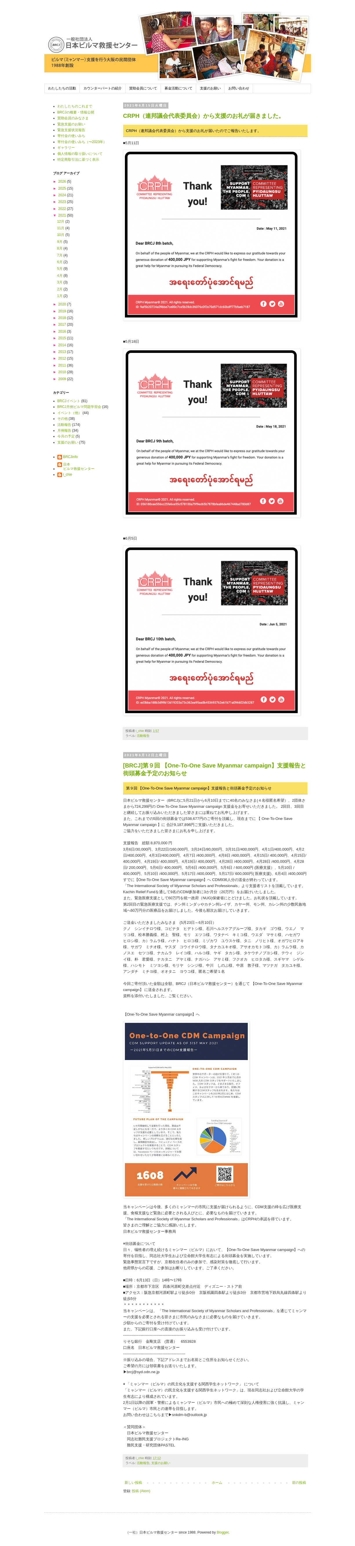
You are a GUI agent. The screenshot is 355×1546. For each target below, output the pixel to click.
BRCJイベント (68, 401)
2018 (62, 318)
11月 (61, 228)
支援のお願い (210, 88)
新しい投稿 (133, 1483)
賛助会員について (143, 88)
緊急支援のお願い (71, 124)
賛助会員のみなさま (73, 118)
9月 (60, 242)
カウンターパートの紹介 (102, 88)
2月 (60, 289)
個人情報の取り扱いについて (80, 154)
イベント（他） (69, 413)
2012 (62, 358)
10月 (61, 235)
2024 (62, 195)
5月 (60, 269)
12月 (61, 221)
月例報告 (64, 430)
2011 (62, 365)
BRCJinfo (70, 457)
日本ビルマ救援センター (78, 466)
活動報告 (143, 735)
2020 (62, 304)
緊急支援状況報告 (71, 130)
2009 (62, 379)
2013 (62, 352)
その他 (62, 419)
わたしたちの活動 (62, 88)
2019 (62, 311)
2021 (62, 215)
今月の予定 (66, 436)
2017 (62, 325)
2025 (62, 188)
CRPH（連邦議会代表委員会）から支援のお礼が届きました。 (204, 116)
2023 (62, 202)
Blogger (223, 1532)
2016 (62, 331)
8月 (60, 248)
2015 (62, 338)
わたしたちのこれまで (74, 106)
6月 (60, 262)
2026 (62, 181)
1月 (60, 296)
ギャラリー (66, 148)
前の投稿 (299, 1483)
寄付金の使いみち (71, 136)
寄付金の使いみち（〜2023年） (82, 142)
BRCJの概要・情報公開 (75, 112)
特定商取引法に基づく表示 (78, 159)
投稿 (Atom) (141, 1491)
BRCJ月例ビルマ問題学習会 (79, 407)
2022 (62, 209)
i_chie (67, 474)
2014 (62, 345)
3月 (60, 282)
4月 (60, 276)
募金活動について (178, 88)
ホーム (217, 1483)
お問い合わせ (238, 88)
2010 (62, 372)
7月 (60, 255)
